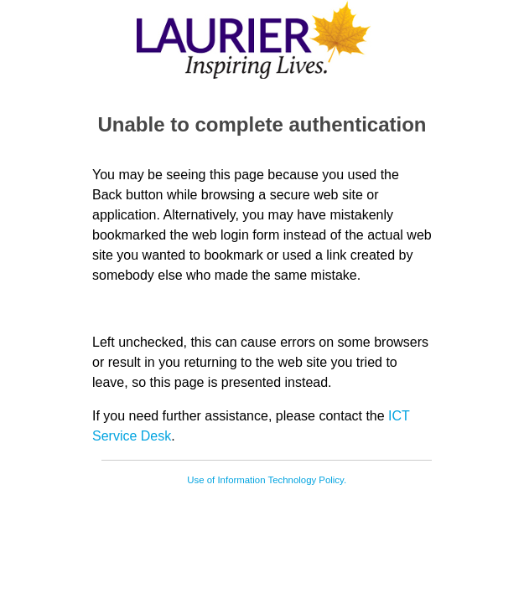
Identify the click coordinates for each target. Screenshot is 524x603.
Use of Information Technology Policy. (266, 480)
